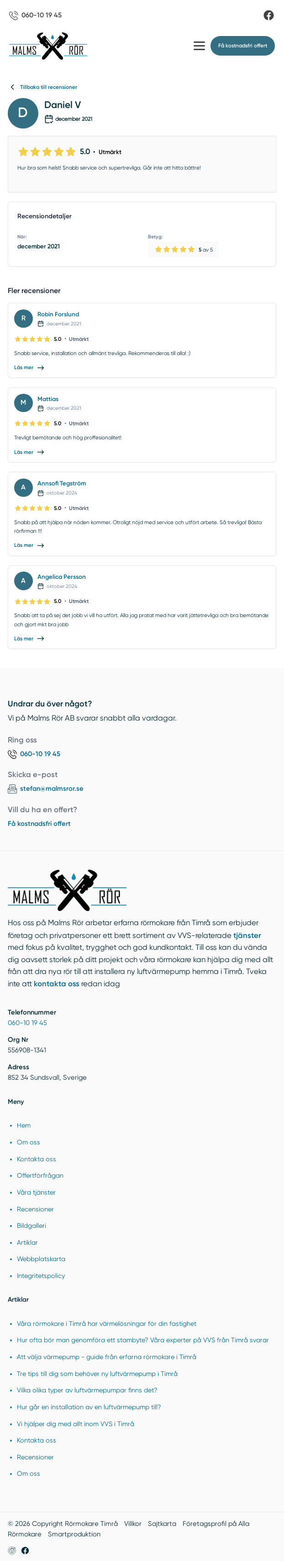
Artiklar (27, 1242)
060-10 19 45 (27, 1023)
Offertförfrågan (40, 1175)
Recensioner (35, 1209)
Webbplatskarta (41, 1258)
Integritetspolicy (41, 1275)
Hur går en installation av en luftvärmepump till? (89, 1407)
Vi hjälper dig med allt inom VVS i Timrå (75, 1423)
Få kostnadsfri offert (39, 823)
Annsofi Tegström (61, 483)
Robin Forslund (58, 314)
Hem (24, 1125)
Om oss (28, 1142)
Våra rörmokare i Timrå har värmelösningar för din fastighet (106, 1323)
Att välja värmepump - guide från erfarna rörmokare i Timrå (106, 1356)
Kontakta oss (36, 1159)
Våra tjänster (36, 1192)
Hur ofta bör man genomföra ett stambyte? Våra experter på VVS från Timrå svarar (143, 1340)
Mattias (47, 398)
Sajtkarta (162, 1524)
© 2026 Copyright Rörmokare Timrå (63, 1524)
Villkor (133, 1524)
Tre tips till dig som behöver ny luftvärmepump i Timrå (97, 1373)
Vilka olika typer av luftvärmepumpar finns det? (87, 1390)
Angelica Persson (61, 576)
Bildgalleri (31, 1225)
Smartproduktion (74, 1534)
